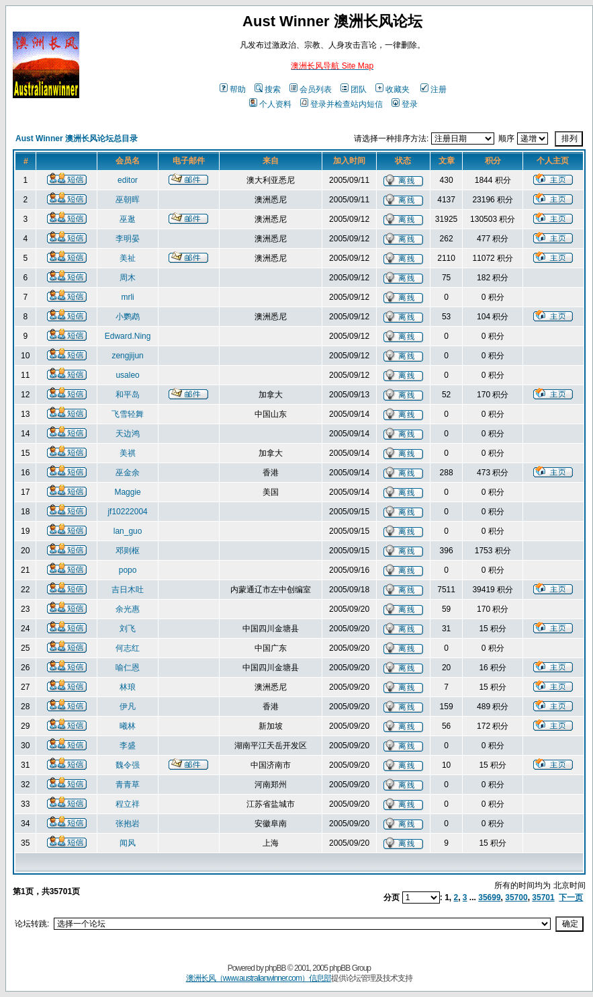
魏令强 (128, 765)
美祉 (128, 258)
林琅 (128, 687)
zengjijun (127, 355)
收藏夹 (392, 89)
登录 (405, 104)
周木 (128, 277)
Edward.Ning (128, 336)
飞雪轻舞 (127, 414)
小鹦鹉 (128, 316)
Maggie (127, 492)
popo (128, 570)
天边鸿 (128, 433)
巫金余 (128, 472)
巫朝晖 (128, 199)
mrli (127, 297)
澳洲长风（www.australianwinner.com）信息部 (258, 978)
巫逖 (128, 219)
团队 (353, 89)
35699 (489, 897)
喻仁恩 (128, 667)
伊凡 (128, 706)
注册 (433, 89)
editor (128, 180)
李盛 (128, 745)
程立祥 (128, 804)
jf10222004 (127, 511)
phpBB (275, 968)
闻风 (128, 843)
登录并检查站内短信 (341, 104)
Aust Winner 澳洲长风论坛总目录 (76, 138)
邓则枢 (128, 550)
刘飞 (128, 628)
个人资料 (270, 104)
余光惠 (128, 609)
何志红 (128, 648)
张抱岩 (128, 823)
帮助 (233, 89)
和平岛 (128, 394)
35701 (543, 897)
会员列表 (310, 89)
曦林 (128, 726)
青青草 (128, 784)
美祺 (128, 453)
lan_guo (127, 531)
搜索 (268, 89)
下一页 (571, 897)
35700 (516, 897)
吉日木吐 (127, 589)
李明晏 (128, 238)
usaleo (127, 375)
